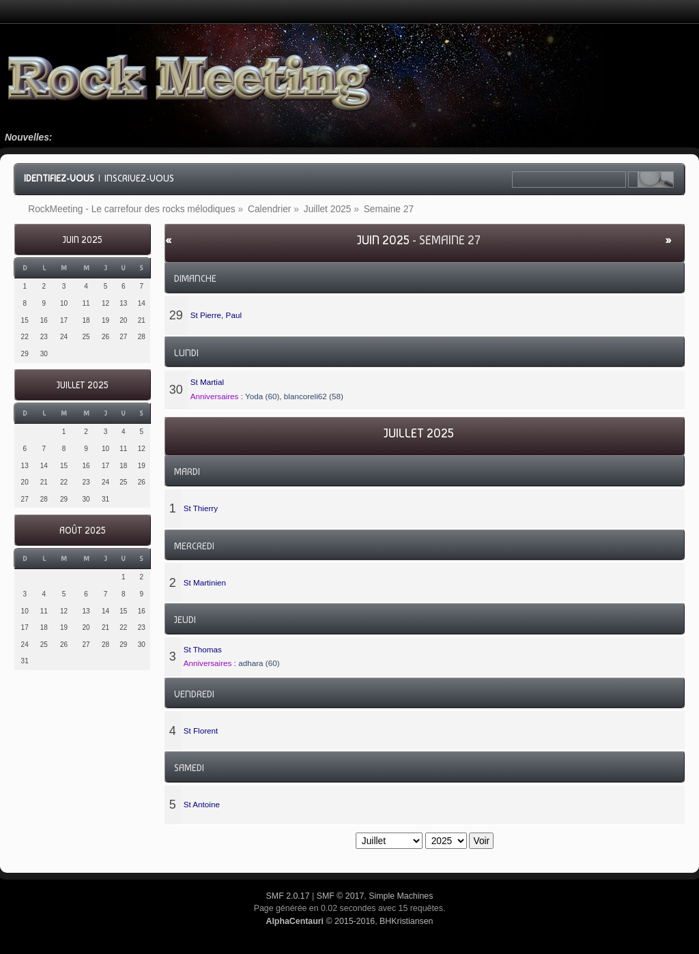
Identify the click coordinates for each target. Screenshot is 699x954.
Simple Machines (401, 896)
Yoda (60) (262, 396)
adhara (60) (258, 663)
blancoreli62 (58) (313, 396)
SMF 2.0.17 (288, 896)
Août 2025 (82, 530)
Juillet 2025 (82, 385)
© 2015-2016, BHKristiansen (349, 921)
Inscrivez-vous (139, 178)
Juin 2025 (82, 240)
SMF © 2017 (341, 896)
